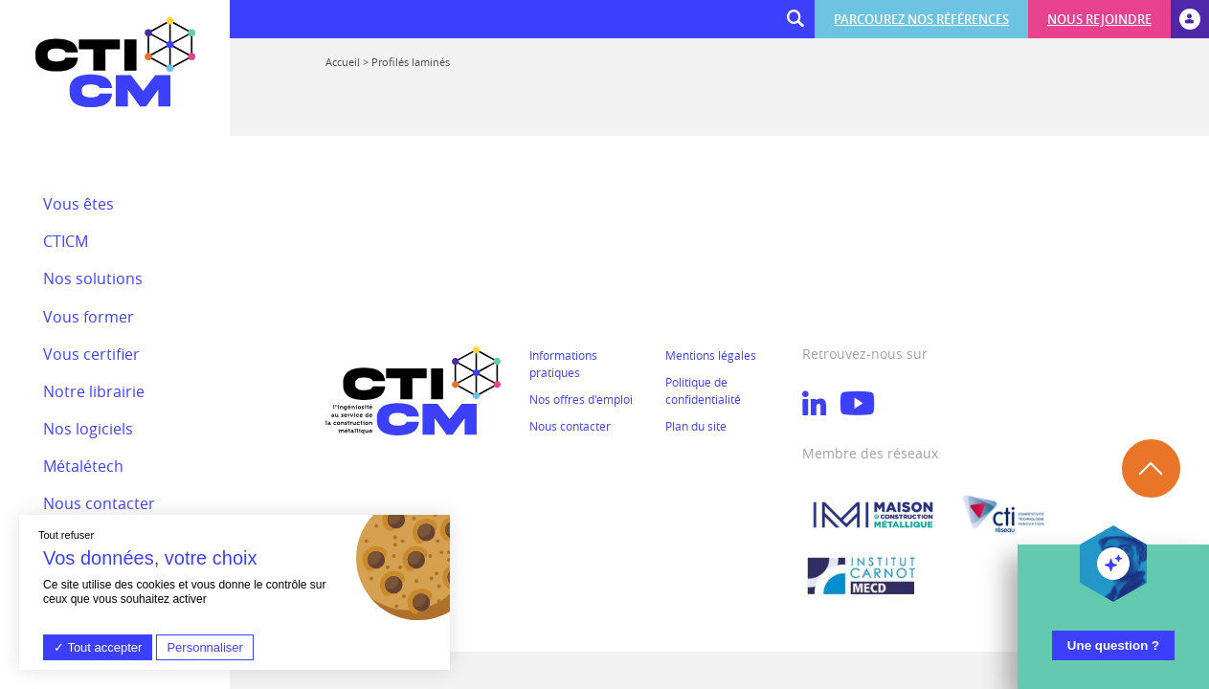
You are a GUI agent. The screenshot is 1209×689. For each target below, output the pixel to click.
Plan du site (696, 425)
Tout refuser (66, 535)
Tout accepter (98, 647)
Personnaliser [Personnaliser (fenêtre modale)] (205, 647)
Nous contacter (570, 425)
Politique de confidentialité (703, 390)
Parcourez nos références (921, 19)
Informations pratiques (563, 363)
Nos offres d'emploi (581, 399)
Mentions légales (710, 355)
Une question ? (1113, 645)
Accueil (342, 62)
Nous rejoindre (1099, 19)
